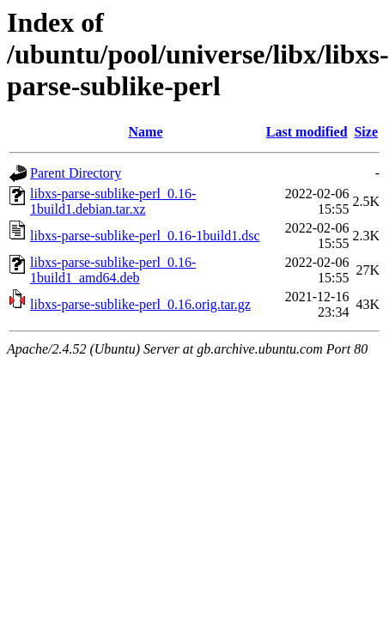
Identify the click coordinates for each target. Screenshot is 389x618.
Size (366, 131)
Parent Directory (75, 173)
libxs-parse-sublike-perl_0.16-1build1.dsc (145, 235)
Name (146, 131)
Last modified (307, 131)
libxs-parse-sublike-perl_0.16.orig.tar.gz (140, 304)
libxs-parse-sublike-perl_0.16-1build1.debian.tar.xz (113, 201)
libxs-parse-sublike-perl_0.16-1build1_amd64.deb (113, 270)
